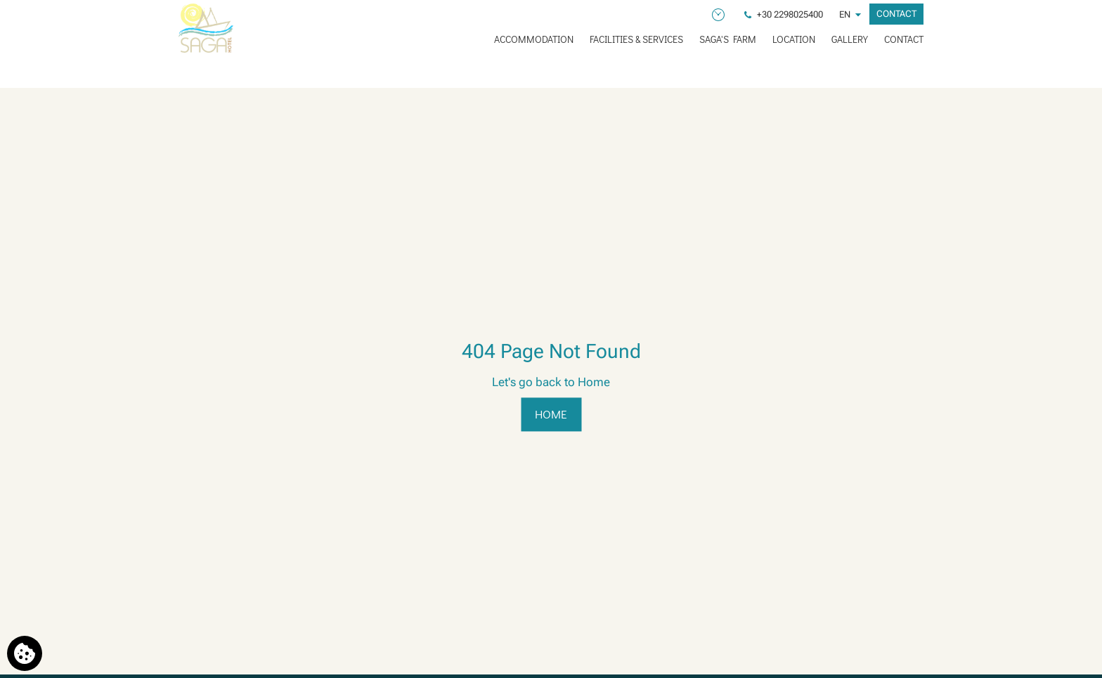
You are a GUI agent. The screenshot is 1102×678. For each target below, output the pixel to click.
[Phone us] (784, 14)
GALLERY (849, 39)
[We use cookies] (24, 653)
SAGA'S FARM (727, 39)
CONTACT (903, 39)
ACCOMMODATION (533, 39)
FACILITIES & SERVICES (636, 39)
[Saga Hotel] (206, 28)
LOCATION (793, 39)
